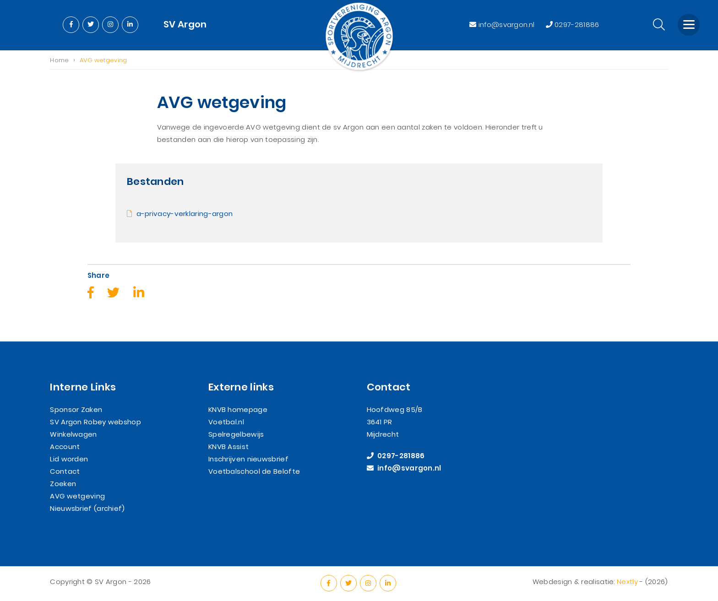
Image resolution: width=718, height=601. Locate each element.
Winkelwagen (73, 434)
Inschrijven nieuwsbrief (248, 459)
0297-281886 (572, 24)
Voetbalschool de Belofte (254, 471)
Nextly (627, 582)
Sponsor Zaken (76, 409)
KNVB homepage (237, 409)
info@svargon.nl (502, 24)
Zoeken (63, 483)
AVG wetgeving (77, 496)
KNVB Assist (228, 446)
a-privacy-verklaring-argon (183, 214)
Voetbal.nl (226, 422)
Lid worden (69, 459)
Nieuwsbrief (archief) (87, 508)
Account (65, 446)
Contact (65, 471)
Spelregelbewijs (236, 434)
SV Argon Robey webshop (95, 422)
